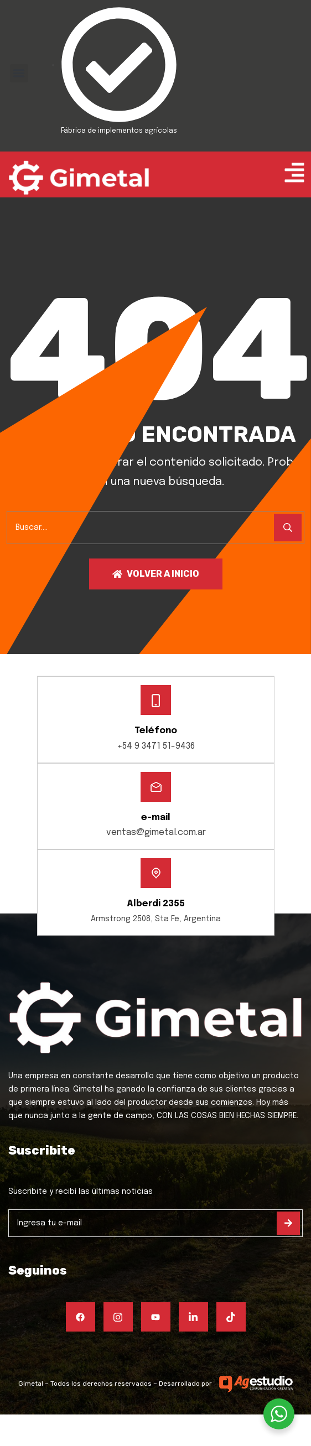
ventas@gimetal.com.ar (156, 832)
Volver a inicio (155, 573)
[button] (19, 73)
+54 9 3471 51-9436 (156, 746)
